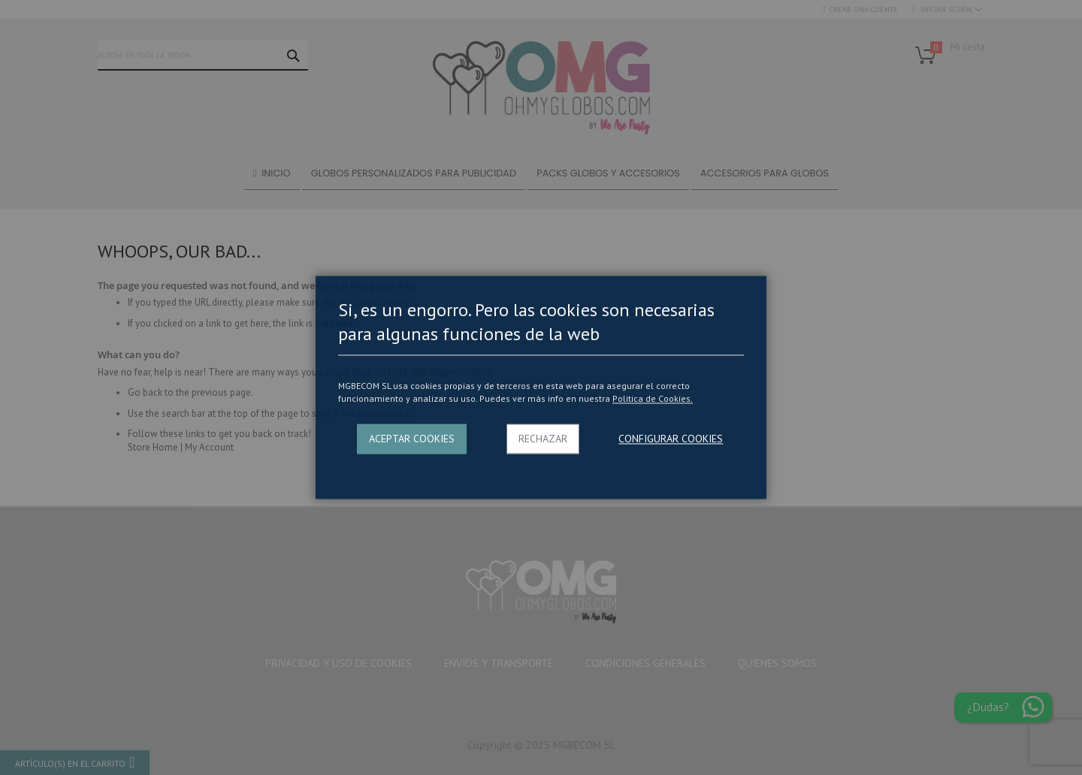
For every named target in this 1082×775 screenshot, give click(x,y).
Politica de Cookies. (652, 398)
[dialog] (541, 387)
